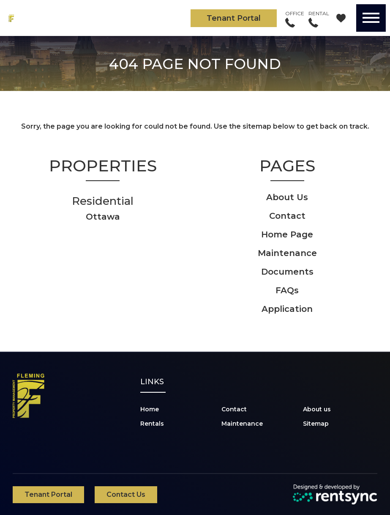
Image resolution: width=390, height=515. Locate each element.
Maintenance (242, 423)
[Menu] (371, 18)
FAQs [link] (287, 290)
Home (149, 409)
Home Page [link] (287, 234)
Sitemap (316, 423)
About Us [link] (287, 197)
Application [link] (287, 309)
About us (317, 409)
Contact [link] (287, 216)
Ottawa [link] (103, 217)
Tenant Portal (234, 18)
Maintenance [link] (287, 253)
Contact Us (125, 494)
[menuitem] (177, 409)
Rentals (152, 423)
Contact (234, 409)
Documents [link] (287, 272)
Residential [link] (103, 201)
